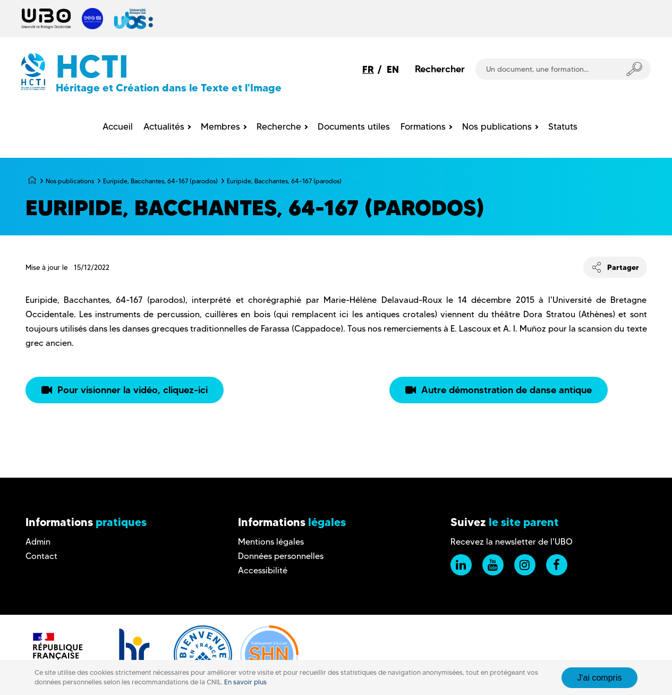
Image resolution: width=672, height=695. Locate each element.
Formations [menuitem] (423, 126)
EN (393, 69)
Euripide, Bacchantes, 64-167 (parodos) (160, 181)
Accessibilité (262, 570)
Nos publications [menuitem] (497, 126)
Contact (41, 556)
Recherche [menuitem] (279, 126)
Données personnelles (281, 556)
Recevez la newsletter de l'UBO (511, 542)
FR (368, 69)
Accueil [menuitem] (118, 126)
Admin (37, 542)
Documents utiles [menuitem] (354, 126)
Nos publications (70, 181)
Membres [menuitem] (220, 126)
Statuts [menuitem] (562, 126)
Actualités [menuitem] (163, 126)
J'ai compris (599, 677)
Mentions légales (271, 542)
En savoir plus (245, 682)
